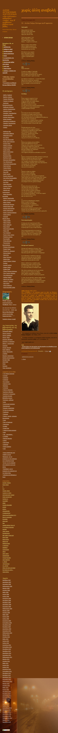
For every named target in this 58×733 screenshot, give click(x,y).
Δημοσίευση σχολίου (28, 356)
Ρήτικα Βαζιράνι (7, 241)
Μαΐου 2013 (5, 701)
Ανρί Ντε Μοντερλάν (8, 139)
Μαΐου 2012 (5, 687)
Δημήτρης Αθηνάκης (8, 339)
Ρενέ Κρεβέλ (6, 239)
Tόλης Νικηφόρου (7, 368)
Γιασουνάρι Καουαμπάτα (9, 164)
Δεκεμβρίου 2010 (7, 653)
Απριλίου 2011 (6, 661)
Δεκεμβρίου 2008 (7, 604)
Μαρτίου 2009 (6, 610)
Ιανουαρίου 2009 (7, 606)
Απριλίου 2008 (6, 590)
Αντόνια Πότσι (6, 143)
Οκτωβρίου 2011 (7, 673)
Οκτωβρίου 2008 (7, 600)
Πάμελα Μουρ (6, 218)
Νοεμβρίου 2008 (7, 602)
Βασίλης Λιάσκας (7, 97)
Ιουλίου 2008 (6, 596)
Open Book (5, 362)
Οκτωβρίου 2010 (7, 649)
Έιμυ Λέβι (5, 172)
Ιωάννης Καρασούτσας (9, 109)
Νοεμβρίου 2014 (7, 722)
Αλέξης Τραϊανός (7, 95)
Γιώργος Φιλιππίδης (8, 99)
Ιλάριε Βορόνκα (7, 184)
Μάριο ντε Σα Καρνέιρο (9, 200)
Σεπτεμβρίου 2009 (7, 622)
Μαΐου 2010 (5, 639)
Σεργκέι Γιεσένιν (7, 265)
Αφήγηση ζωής (7, 383)
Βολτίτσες (5, 385)
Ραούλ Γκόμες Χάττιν (8, 235)
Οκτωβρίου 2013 (7, 710)
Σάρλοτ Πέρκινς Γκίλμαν (9, 261)
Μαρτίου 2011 (6, 659)
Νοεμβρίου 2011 (7, 675)
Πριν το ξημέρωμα (7, 422)
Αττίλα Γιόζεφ (6, 149)
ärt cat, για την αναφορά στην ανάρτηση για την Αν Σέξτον (9, 465)
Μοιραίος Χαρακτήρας (8, 355)
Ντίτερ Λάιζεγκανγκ (8, 210)
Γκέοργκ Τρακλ (7, 170)
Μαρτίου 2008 (6, 588)
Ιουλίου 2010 (6, 643)
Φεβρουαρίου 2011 (7, 657)
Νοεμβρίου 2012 (7, 693)
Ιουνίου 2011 (6, 665)
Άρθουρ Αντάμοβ (7, 145)
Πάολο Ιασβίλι (6, 220)
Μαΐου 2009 (5, 614)
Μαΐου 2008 (5, 592)
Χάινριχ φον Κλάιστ (8, 279)
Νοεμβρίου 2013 (7, 712)
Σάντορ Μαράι (7, 253)
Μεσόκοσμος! (6, 406)
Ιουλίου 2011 (6, 667)
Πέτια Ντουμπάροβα (8, 228)
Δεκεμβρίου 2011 (7, 677)
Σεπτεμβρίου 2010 (7, 647)
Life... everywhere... (8, 434)
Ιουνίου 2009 (6, 616)
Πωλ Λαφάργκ (7, 232)
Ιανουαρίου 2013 (7, 697)
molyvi (4, 440)
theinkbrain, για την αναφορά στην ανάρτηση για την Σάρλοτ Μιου (10, 471)
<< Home (23, 359)
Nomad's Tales (6, 360)
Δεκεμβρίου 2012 (7, 695)
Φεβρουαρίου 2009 (7, 608)
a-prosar (5, 375)
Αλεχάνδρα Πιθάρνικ (8, 133)
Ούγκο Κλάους (7, 214)
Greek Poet (6, 428)
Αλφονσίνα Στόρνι (7, 135)
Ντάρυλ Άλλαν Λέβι (8, 206)
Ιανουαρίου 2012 (7, 679)
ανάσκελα (5, 377)
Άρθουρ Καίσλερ (7, 147)
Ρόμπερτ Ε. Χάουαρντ (9, 251)
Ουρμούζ (5, 216)
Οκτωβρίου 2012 (7, 691)
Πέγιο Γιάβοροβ (7, 224)
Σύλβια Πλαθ (6, 269)
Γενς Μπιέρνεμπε (7, 162)
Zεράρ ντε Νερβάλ (8, 180)
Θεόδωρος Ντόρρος (8, 107)
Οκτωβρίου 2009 (7, 624)
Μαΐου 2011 (5, 663)
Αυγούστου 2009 (7, 620)
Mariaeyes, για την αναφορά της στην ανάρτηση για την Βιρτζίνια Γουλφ (10, 458)
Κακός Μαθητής (6, 349)
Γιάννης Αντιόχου (7, 333)
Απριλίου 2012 (6, 685)
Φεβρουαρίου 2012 (7, 681)
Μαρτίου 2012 (6, 683)
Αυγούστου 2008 (7, 598)
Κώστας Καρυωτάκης (8, 117)
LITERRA (5, 353)
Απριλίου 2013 (6, 699)
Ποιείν (4, 364)
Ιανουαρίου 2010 (7, 631)
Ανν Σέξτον (6, 137)
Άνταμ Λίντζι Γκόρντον (9, 141)
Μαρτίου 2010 (6, 635)
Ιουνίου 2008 (6, 594)
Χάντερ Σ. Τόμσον (8, 281)
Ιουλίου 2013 (6, 706)
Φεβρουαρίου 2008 (7, 586)
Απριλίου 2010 (6, 637)
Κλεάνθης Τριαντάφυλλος (9, 113)
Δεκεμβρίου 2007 (7, 582)
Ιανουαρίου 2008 (7, 584)
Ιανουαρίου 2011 (7, 655)
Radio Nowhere (7, 446)
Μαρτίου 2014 (6, 720)
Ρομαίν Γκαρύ (6, 249)
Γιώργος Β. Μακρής (8, 101)
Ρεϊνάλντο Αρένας (7, 237)
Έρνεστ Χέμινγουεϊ (8, 176)
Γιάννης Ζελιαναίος (8, 390)
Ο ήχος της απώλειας (8, 410)
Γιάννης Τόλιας (6, 337)
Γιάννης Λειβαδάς (7, 335)
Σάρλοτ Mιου (6, 259)
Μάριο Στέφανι (7, 202)
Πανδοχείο (5, 412)
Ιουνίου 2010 (6, 641)
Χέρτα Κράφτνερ (7, 285)
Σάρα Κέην (6, 255)
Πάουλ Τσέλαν (7, 222)
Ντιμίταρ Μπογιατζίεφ (8, 208)
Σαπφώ (5, 127)
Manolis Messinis (7, 438)
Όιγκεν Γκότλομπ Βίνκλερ (9, 212)
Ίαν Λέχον (5, 182)
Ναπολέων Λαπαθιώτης (9, 121)
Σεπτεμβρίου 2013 (7, 708)
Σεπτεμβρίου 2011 (7, 671)
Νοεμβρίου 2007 (7, 580)
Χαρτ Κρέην (6, 283)
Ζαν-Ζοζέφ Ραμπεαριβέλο (10, 178)
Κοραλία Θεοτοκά (7, 115)
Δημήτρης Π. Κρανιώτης (8, 341)
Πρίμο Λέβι (6, 230)
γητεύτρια (5, 388)
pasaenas (5, 444)
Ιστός (4, 402)
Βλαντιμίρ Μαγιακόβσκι (9, 160)
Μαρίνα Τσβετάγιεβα (8, 198)
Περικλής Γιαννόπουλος (9, 123)
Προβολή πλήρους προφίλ (9, 319)
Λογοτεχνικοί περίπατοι (9, 404)
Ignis (4, 432)
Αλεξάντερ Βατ (7, 131)
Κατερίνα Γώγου (7, 111)
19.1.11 (47, 351)
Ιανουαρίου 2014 (7, 716)
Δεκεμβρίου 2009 (7, 629)
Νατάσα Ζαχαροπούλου (8, 357)
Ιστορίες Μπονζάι (7, 347)
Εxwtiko (5, 426)
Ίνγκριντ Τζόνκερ (7, 186)
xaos (4, 448)
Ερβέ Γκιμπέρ (6, 174)
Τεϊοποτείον (6, 424)
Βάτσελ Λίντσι (6, 153)
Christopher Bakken (7, 331)
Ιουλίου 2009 (6, 618)
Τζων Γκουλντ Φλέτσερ (9, 273)
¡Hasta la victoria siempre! (9, 430)
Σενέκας (5, 263)
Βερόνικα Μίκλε (7, 155)
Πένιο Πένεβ (6, 226)
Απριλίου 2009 (6, 612)
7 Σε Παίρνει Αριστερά (8, 373)
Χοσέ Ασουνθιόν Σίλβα (9, 287)
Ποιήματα (5, 366)
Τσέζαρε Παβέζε (7, 277)
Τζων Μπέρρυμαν (7, 275)
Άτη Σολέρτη (6, 381)
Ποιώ (4, 420)
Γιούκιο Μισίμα (7, 168)
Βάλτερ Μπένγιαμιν (8, 151)
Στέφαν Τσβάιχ (7, 267)
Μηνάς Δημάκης (7, 119)
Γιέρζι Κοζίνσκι (7, 166)
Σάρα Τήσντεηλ (7, 257)
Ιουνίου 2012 (6, 689)
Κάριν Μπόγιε (6, 188)
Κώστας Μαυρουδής (8, 351)
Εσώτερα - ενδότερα (8, 400)
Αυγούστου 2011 (7, 669)
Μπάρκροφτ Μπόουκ (8, 204)
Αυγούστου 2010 (7, 645)
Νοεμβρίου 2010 (7, 651)
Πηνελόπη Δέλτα (7, 125)
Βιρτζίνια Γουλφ (7, 157)
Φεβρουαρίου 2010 (7, 633)
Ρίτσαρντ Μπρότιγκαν (8, 247)
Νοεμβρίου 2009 (7, 626)
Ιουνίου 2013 (6, 704)
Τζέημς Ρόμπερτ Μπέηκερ (10, 271)
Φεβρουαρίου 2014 (7, 718)
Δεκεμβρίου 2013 (7, 714)
